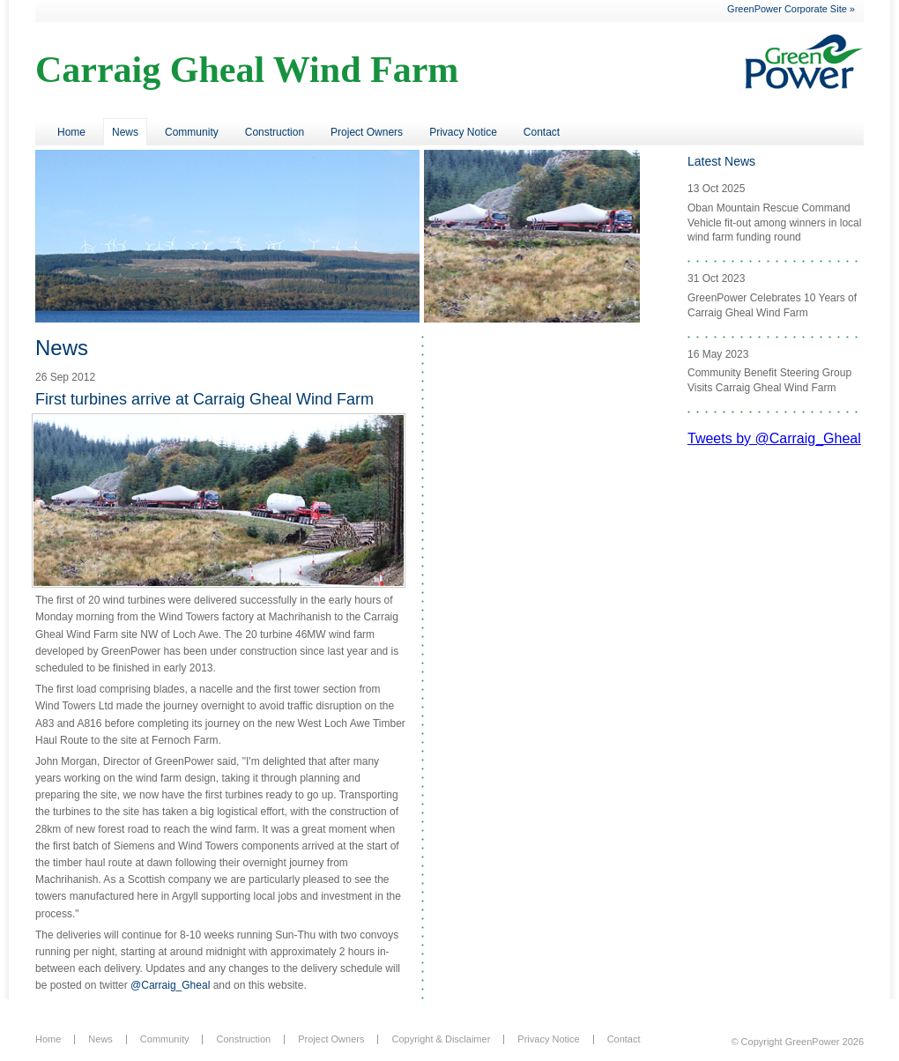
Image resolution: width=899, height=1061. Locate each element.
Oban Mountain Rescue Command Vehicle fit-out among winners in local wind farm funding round (774, 223)
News (125, 132)
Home (71, 132)
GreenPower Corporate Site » (791, 9)
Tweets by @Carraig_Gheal (774, 438)
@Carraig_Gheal (170, 985)
